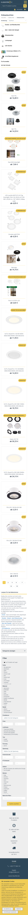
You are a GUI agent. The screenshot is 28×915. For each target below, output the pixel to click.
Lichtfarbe (5, 727)
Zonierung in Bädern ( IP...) (13, 51)
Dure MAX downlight (14, 162)
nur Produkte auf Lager (10, 662)
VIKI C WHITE (14, 574)
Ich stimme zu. (7, 909)
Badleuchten (11, 17)
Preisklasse (6, 715)
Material (5, 686)
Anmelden (20, 9)
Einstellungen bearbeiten (10, 912)
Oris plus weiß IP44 (14, 234)
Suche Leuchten (14, 804)
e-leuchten (3, 17)
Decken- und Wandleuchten (12, 24)
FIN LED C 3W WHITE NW (14, 540)
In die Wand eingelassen (11, 56)
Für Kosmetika (5, 61)
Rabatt (4, 707)
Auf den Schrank (5, 65)
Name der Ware (7, 795)
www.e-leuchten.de (14, 876)
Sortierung (4, 20)
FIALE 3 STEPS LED (14, 300)
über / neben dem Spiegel (12, 30)
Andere (4, 766)
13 (11, 586)
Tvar (4, 737)
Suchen (25, 6)
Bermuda (14, 267)
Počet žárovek (6, 754)
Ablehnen (18, 909)
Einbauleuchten (9, 35)
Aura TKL (14, 96)
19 (17, 586)
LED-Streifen (8, 45)
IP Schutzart (6, 760)
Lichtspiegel (8, 40)
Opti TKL (14, 129)
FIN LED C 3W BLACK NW (14, 507)
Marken (5, 773)
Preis (4, 721)
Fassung (5, 743)
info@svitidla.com (14, 872)
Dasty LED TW (14, 439)
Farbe (4, 665)
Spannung (5, 748)
